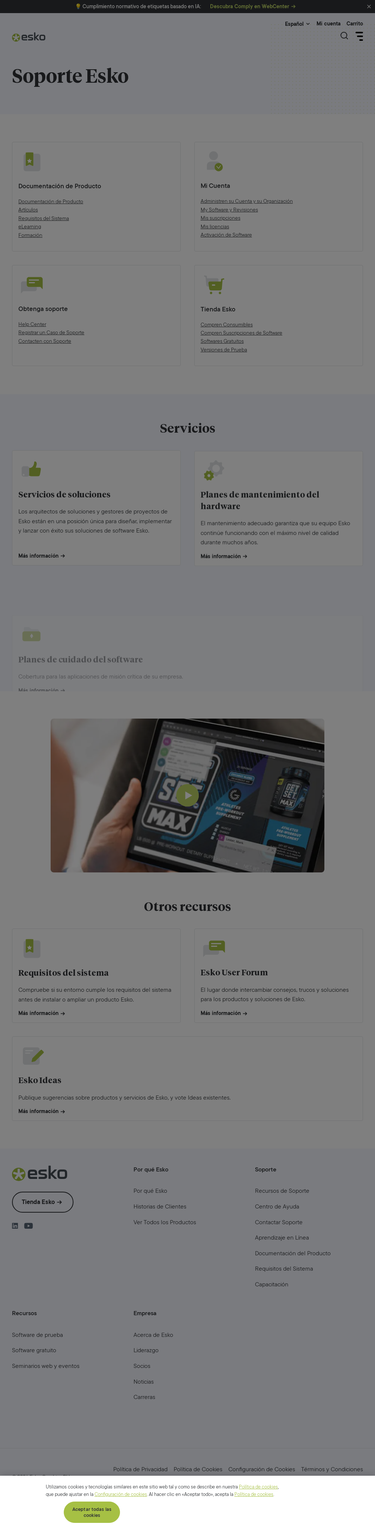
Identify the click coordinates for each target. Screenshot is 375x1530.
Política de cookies (258, 1521)
